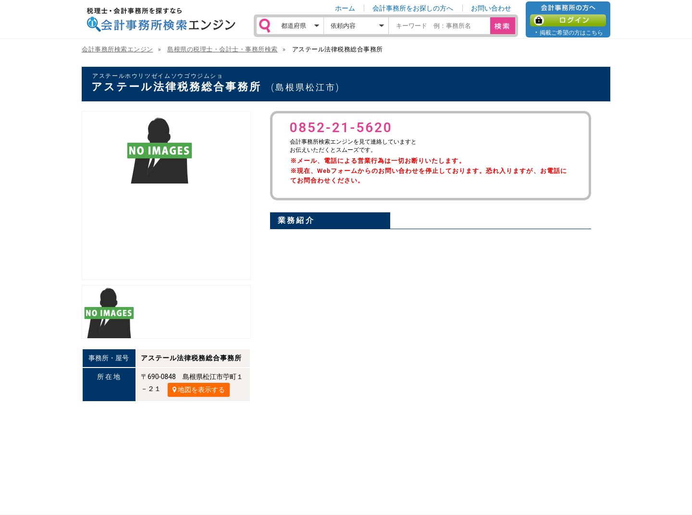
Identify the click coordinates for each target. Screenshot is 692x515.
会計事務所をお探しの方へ (412, 8)
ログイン (568, 20)
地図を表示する (199, 389)
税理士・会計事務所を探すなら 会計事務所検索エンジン (160, 19)
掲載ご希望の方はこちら (571, 32)
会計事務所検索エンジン (117, 49)
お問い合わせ (491, 8)
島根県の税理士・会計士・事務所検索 (222, 49)
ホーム (345, 8)
